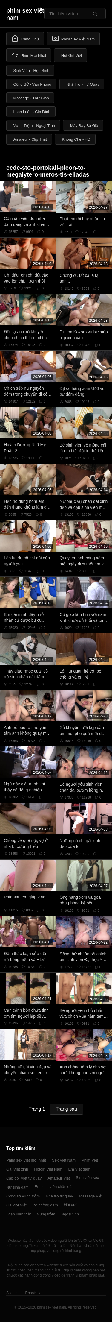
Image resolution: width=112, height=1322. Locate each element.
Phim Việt (90, 1160)
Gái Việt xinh (17, 1169)
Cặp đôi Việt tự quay (24, 1178)
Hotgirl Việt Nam (48, 1169)
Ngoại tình (70, 1214)
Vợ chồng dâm (45, 1205)
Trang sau (66, 1109)
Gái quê (71, 1204)
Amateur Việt (58, 1178)
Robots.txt (33, 1293)
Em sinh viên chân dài (54, 1186)
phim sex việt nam (25, 14)
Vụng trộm (46, 1214)
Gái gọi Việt (16, 1205)
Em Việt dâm (79, 1169)
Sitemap (12, 1293)
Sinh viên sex (87, 1177)
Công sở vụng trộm (23, 1196)
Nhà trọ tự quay (59, 1196)
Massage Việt (90, 1196)
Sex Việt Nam (64, 1160)
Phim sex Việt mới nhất (26, 1160)
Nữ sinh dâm (17, 1187)
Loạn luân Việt (18, 1214)
